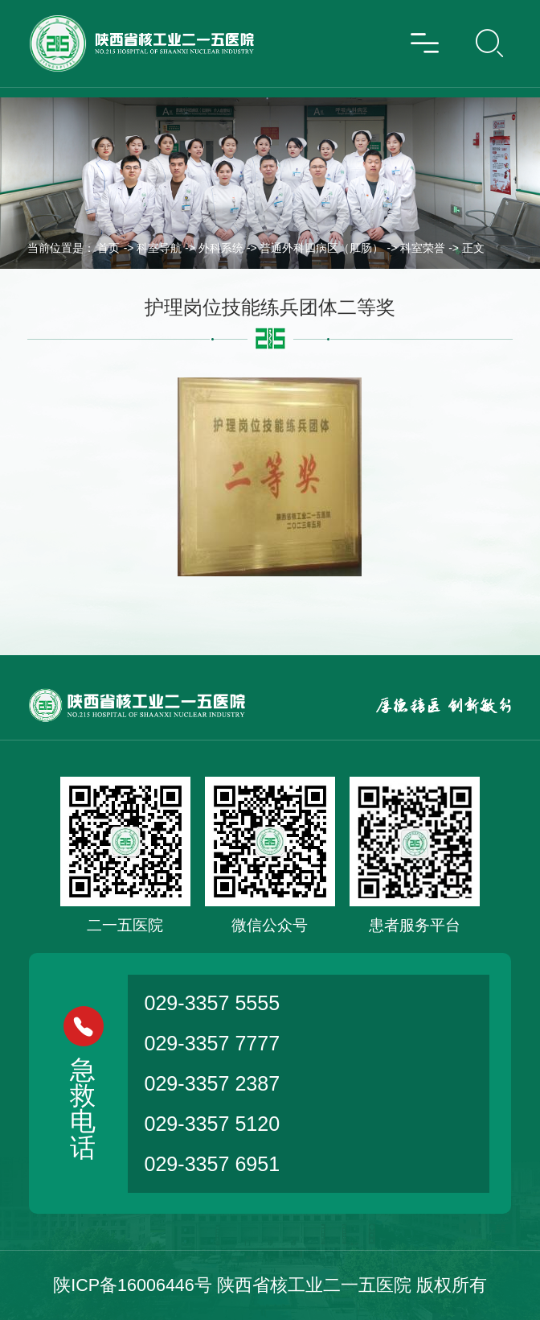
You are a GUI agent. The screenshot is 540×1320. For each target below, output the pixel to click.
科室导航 (159, 247)
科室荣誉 (422, 247)
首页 (108, 247)
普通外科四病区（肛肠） (321, 247)
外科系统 (220, 247)
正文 (473, 247)
